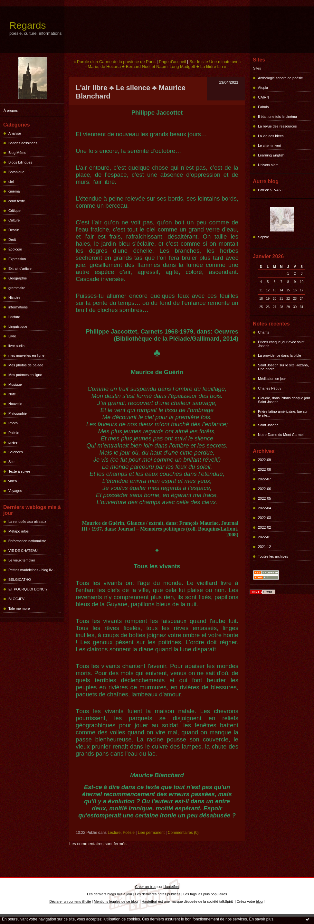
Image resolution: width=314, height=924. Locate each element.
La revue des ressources (277, 126)
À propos (11, 110)
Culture (14, 220)
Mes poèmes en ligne (25, 375)
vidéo (12, 481)
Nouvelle (15, 404)
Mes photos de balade (25, 365)
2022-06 (264, 489)
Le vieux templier (21, 560)
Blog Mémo (17, 153)
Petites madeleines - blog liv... (31, 570)
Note (12, 394)
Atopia (263, 88)
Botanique (16, 172)
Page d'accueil (172, 61)
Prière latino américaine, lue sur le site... (283, 413)
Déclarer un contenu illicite (70, 901)
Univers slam (268, 165)
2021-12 (264, 547)
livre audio (16, 346)
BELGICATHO (19, 579)
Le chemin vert (269, 145)
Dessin (13, 230)
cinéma (14, 191)
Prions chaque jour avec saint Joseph (281, 344)
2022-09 (264, 460)
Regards (27, 25)
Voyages (15, 491)
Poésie (13, 433)
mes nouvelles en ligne (26, 355)
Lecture (14, 317)
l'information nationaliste (27, 541)
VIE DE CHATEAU (23, 550)
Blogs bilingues (20, 162)
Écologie (15, 249)
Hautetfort (171, 887)
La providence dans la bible (279, 355)
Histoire (14, 297)
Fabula (263, 107)
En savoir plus (261, 919)
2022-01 (264, 537)
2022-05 (264, 498)
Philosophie (17, 413)
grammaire (16, 288)
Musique (15, 384)
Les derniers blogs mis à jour (109, 894)
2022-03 (264, 518)
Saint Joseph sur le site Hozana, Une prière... (283, 367)
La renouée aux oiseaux (27, 521)
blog (259, 901)
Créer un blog (146, 887)
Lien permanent (151, 832)
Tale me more (19, 608)
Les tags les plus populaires (205, 894)
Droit (12, 239)
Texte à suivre (19, 471)
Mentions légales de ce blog (116, 901)
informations (18, 307)
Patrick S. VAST (270, 190)
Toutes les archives (273, 556)
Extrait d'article (20, 268)
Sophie (263, 237)
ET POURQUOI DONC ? (27, 589)
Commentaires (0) (183, 832)
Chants (263, 332)
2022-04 (264, 508)
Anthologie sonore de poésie (280, 78)
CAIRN (263, 97)
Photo (13, 423)
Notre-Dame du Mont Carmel (280, 435)
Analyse (14, 133)
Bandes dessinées (22, 143)
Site (11, 462)
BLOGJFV (16, 599)
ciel (11, 182)
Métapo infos (18, 531)
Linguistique (17, 326)
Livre (12, 336)
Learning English (271, 155)
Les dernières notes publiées (158, 894)
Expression (17, 259)
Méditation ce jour (272, 379)
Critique (14, 210)
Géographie (17, 278)
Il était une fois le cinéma (277, 116)
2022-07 (264, 479)
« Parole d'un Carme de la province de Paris (114, 61)
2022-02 (264, 527)
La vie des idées (271, 136)
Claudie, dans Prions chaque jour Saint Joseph (284, 400)
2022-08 (264, 469)
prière (12, 442)
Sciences (15, 452)
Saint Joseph (268, 425)
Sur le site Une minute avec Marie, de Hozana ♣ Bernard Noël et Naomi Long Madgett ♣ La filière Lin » (164, 64)
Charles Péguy (269, 388)
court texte (16, 201)
